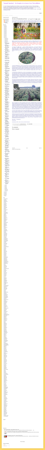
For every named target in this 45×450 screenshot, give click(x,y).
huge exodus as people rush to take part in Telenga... (7, 91)
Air (4, 202)
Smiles (4, 372)
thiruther (5, 393)
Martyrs (5, 316)
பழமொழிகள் (5, 416)
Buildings (5, 225)
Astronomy (5, 212)
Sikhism (5, 368)
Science (5, 363)
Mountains (5, 327)
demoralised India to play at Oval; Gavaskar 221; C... (7, 104)
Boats (4, 221)
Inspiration (5, 294)
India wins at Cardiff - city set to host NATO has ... (7, 48)
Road (4, 358)
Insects (5, 293)
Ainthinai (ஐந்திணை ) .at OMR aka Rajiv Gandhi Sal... (7, 161)
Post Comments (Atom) (17, 149)
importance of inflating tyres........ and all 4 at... (7, 152)
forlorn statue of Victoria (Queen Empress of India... (7, 93)
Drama (4, 254)
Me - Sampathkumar (6, 15)
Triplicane (5, 401)
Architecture (5, 209)
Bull (4, 226)
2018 (4, 33)
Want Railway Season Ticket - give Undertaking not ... (7, 163)
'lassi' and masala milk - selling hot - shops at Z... (7, 69)
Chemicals (5, 233)
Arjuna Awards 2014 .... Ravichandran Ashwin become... (7, 75)
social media (5, 373)
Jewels (5, 300)
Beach (4, 215)
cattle (4, 232)
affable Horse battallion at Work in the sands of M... (7, 109)
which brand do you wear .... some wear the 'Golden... (7, 84)
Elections (5, 258)
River (4, 357)
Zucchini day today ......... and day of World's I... (7, 139)
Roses (4, 359)
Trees (4, 400)
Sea (4, 364)
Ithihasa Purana (5, 299)
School (5, 362)
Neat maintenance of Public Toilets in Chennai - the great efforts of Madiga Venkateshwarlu (17, 431)
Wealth (5, 411)
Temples (5, 388)
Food (4, 273)
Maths (4, 317)
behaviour (5, 217)
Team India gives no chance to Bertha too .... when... (7, 132)
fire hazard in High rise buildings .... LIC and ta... (7, 183)
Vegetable (5, 405)
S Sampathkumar (7, 21)
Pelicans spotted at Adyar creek (7, 64)
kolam (4, 304)
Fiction (4, 267)
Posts (5, 444)
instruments (5, 295)
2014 (4, 37)
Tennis (4, 389)
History (5, 288)
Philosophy (5, 343)
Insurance (5, 296)
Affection (5, 200)
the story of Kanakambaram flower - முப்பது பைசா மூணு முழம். (26, 18)
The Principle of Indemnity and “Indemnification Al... (7, 136)
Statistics (5, 380)
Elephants (5, 259)
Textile (4, 391)
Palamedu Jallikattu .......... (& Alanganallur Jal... (7, 134)
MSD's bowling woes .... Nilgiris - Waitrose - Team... (7, 143)
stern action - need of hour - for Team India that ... (7, 87)
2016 (4, 35)
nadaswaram (5, 332)
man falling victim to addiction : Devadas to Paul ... (7, 56)
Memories (5, 320)
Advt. (4, 199)
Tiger (4, 395)
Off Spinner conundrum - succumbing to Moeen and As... (7, 121)
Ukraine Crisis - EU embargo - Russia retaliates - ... (7, 97)
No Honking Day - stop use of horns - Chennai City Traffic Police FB (14, 435)
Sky (4, 370)
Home (3, 15)
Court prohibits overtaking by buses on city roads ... (7, 82)
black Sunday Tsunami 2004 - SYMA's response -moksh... (7, 170)
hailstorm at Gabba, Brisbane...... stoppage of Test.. (7, 174)
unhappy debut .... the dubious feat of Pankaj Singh (7, 141)
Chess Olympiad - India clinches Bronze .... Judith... (7, 77)
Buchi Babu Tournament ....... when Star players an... (7, 111)
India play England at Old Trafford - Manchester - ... (7, 154)
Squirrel (5, 377)
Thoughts (5, 394)
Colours (5, 236)
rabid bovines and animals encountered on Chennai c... (7, 114)
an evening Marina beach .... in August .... (7, 61)
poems (4, 348)
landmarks (5, 305)
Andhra (5, 204)
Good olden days (6, 285)
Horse (4, 289)
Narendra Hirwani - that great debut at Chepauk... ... (7, 159)
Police (4, 349)
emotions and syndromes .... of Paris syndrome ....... (7, 156)
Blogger (24, 441)
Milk (4, 322)
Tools (4, 396)
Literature (5, 311)
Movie (4, 328)
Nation (4, 333)
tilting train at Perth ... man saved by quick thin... (7, 148)
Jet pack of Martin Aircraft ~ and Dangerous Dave (7, 130)
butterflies (5, 227)
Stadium (5, 378)
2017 (4, 34)
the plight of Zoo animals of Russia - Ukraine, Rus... (7, 128)
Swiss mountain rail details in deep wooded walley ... (7, 106)
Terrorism (5, 390)
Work (4, 414)
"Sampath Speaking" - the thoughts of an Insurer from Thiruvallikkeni (21, 3)
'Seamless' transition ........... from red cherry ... (7, 179)
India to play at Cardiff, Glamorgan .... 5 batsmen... (7, 52)
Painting (5, 337)
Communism (5, 238)
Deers (4, 249)
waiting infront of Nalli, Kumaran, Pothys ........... (7, 59)
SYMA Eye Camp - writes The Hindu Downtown (7, 67)
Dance (4, 248)
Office (4, 336)
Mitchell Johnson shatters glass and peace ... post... (7, 46)
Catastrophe (5, 230)
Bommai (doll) (5, 222)
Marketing (5, 315)
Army (4, 210)
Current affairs (5, 246)
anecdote (5, 205)
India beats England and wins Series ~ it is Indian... (7, 95)
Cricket (5, 243)
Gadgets (5, 278)
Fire (4, 269)
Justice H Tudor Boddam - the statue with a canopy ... (6, 100)
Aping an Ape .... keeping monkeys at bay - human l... (7, 150)
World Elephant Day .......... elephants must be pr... (7, 125)
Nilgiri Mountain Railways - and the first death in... (7, 181)
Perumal (5, 341)
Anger (4, 206)
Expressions (5, 263)
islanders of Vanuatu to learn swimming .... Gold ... (7, 172)
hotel (4, 290)
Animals (5, 207)
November (6, 39)
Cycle (4, 247)
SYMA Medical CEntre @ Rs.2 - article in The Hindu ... (7, 71)
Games (5, 279)
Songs (4, 375)
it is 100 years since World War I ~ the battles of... (7, 167)
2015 (4, 36)
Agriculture (5, 201)
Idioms (4, 291)
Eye (4, 264)
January (6, 190)
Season (5, 365)
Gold (4, 284)
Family (4, 265)
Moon (4, 325)
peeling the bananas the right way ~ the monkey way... (7, 123)
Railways (5, 353)
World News (5, 415)
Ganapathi (5, 280)
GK (4, 283)
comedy (5, 237)
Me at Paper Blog (10, 15)
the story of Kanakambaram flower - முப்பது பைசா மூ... (7, 176)
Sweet (4, 384)
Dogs (4, 252)
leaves (4, 307)
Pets (4, 342)
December (6, 38)
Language (5, 306)
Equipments (5, 262)
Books (4, 223)
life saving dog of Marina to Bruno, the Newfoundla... (7, 118)
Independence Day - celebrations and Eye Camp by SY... (7, 89)
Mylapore (5, 330)
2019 (4, 32)
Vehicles (5, 406)
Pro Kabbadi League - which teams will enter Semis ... (7, 63)
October (6, 40)
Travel (4, 399)
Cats (4, 231)
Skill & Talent (5, 369)
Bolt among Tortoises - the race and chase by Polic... (7, 165)
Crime (4, 244)
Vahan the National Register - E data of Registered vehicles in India (11, 429)
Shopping (5, 367)
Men (4, 321)
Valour (4, 404)
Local (4, 312)
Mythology (5, 331)
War (4, 409)
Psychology (5, 351)
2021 (4, 30)
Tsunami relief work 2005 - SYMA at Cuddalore (7, 116)
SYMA (4, 385)
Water (4, 410)
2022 (4, 29)
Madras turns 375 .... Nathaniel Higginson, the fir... (7, 73)
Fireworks (5, 270)
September (6, 41)
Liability (5, 309)
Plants (4, 347)
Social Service (5, 374)
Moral (4, 326)
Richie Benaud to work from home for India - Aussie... (7, 50)
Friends (5, 275)
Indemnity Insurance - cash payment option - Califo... (7, 145)
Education (5, 257)
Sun (4, 383)
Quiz (4, 352)
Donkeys (5, 253)
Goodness (5, 286)
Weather (5, 412)
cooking (5, 241)
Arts (4, 211)
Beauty (5, 216)
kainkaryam (5, 301)
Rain (4, 354)
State (4, 379)
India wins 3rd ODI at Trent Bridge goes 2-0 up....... (7, 44)
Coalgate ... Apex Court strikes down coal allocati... (7, 54)
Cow (4, 242)
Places (4, 346)
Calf (4, 228)
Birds (4, 220)
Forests (5, 274)
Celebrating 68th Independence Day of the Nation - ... (7, 102)
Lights (4, 310)
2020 (4, 31)
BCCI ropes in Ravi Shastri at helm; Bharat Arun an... (7, 79)
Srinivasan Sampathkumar (6, 22)
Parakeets (5, 338)
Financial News (5, 268)
